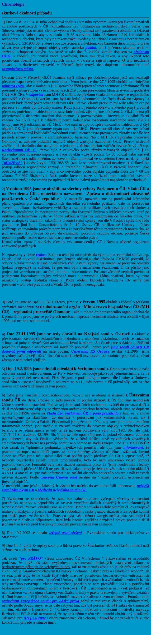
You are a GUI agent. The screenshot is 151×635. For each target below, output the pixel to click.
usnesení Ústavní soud (58, 477)
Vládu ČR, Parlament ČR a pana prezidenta (83, 413)
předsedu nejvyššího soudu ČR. (62, 490)
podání (90, 48)
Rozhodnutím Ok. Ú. (19, 150)
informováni (133, 447)
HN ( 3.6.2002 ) (36, 618)
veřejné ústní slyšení (65, 533)
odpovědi (36, 94)
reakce (41, 255)
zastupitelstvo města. (18, 69)
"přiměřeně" (12, 163)
